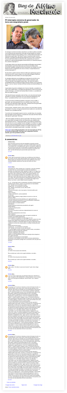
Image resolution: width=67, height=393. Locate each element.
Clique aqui (8, 130)
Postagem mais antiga (38, 384)
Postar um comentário (11, 382)
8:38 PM (9, 261)
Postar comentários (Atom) (14, 387)
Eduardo (10, 166)
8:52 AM (9, 330)
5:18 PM (9, 162)
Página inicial (24, 384)
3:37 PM (9, 151)
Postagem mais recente (10, 384)
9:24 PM (9, 281)
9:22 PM (9, 269)
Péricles (10, 155)
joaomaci (10, 285)
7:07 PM (9, 242)
